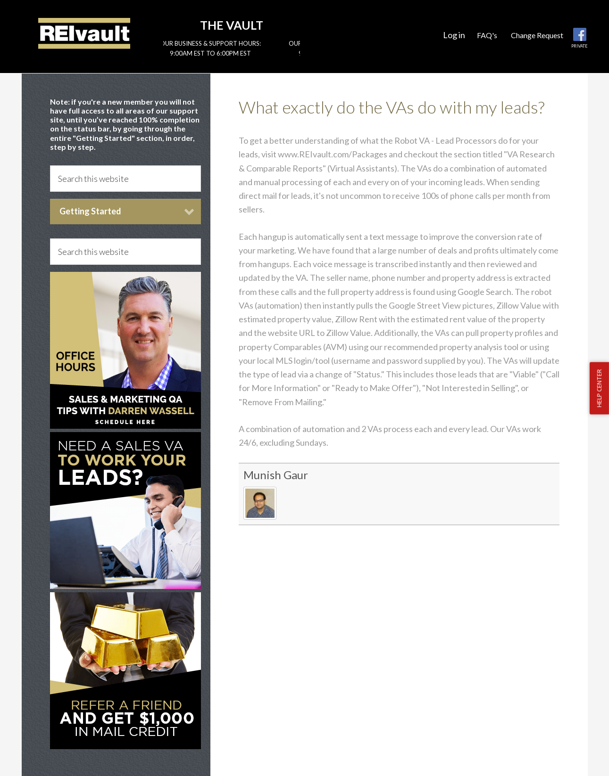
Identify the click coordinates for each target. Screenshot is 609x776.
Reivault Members (84, 33)
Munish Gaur (275, 475)
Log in (454, 35)
